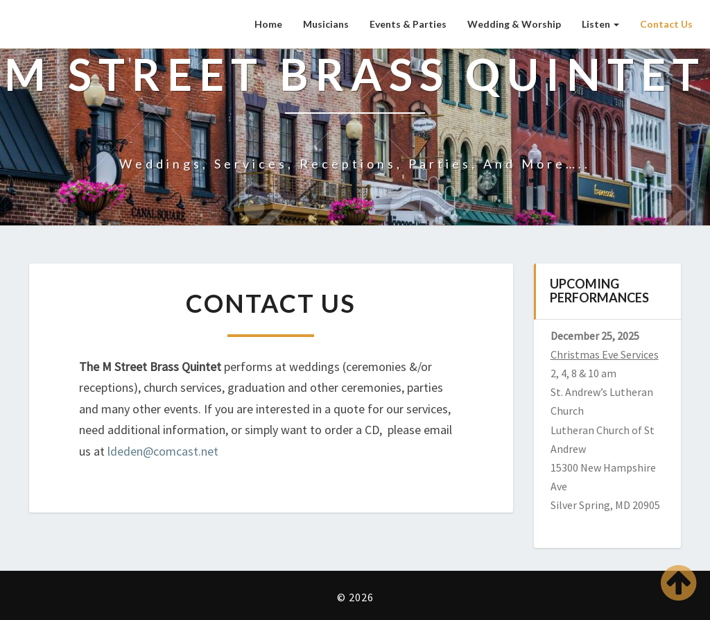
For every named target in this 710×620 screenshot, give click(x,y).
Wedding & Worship (514, 24)
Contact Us (666, 24)
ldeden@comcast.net (162, 451)
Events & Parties (408, 24)
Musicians (326, 24)
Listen (600, 24)
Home (268, 24)
